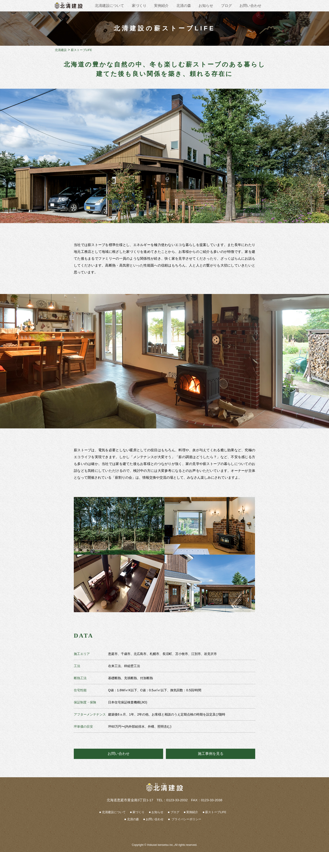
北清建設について (109, 6)
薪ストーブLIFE (215, 812)
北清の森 (183, 6)
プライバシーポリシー (186, 819)
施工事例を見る (210, 754)
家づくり (139, 6)
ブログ (226, 6)
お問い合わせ (250, 6)
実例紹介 (161, 6)
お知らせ (206, 6)
